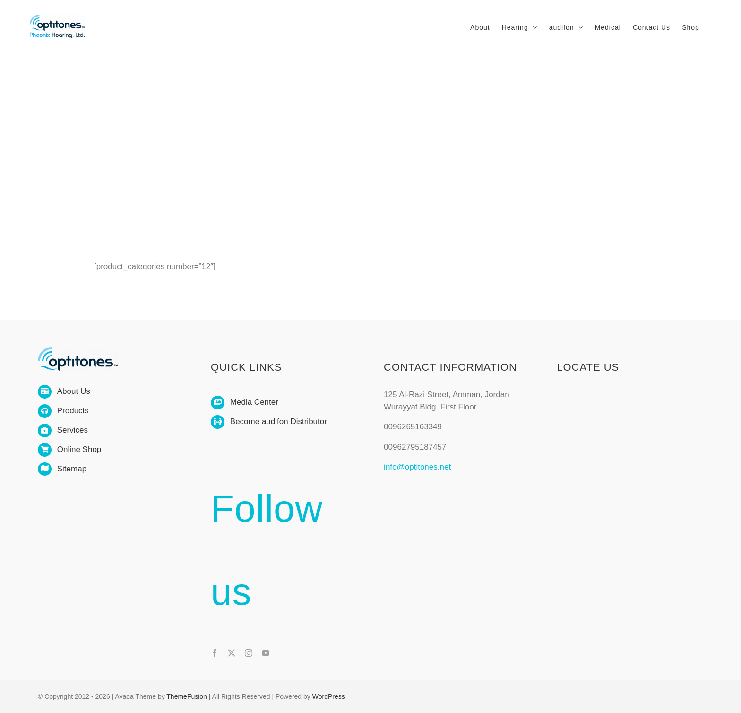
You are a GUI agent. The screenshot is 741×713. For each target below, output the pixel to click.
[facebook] (214, 653)
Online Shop (79, 449)
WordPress (328, 696)
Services (72, 430)
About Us (73, 391)
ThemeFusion (186, 696)
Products (73, 410)
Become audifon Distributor (278, 421)
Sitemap (71, 468)
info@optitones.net (417, 466)
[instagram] (248, 653)
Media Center (254, 402)
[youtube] (265, 653)
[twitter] (231, 653)
